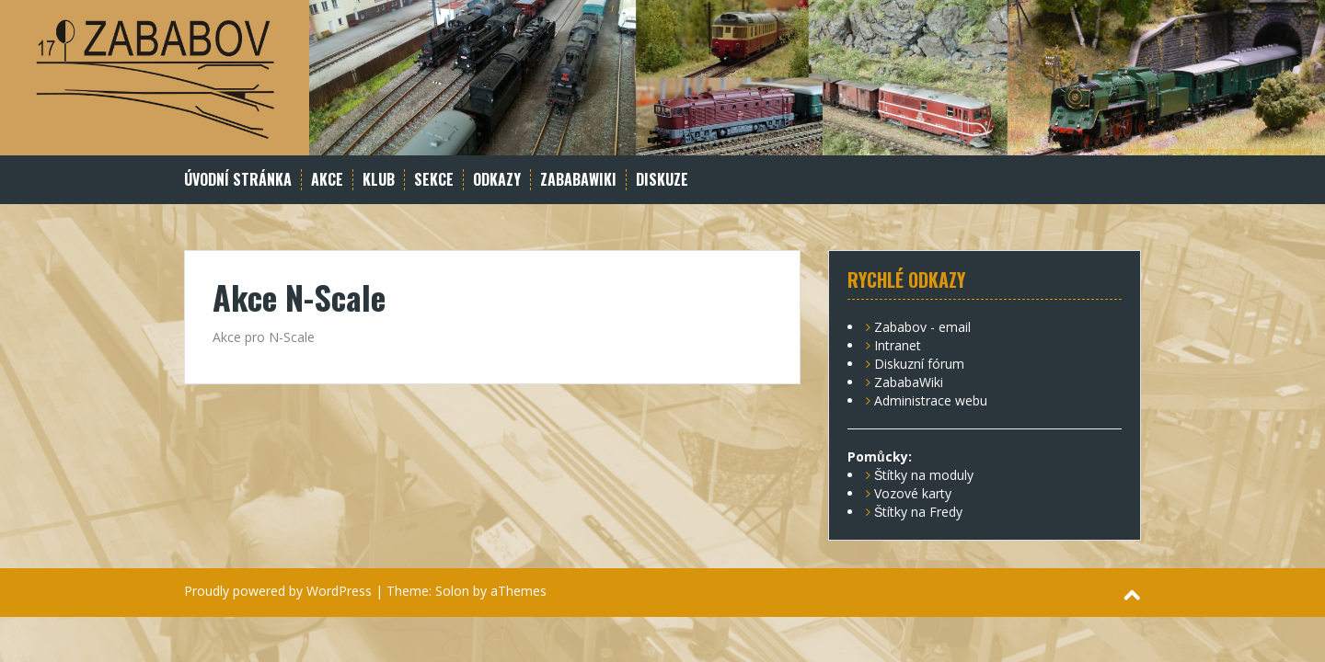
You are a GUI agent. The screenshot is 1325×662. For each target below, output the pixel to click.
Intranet (897, 345)
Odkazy (497, 179)
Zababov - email (922, 327)
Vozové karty (912, 493)
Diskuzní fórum (919, 363)
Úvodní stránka (238, 179)
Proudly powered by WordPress (278, 590)
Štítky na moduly (924, 475)
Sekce (434, 179)
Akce (327, 179)
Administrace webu (930, 400)
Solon (452, 590)
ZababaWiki (578, 179)
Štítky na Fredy (918, 511)
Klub (379, 179)
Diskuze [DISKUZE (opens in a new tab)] (662, 179)
